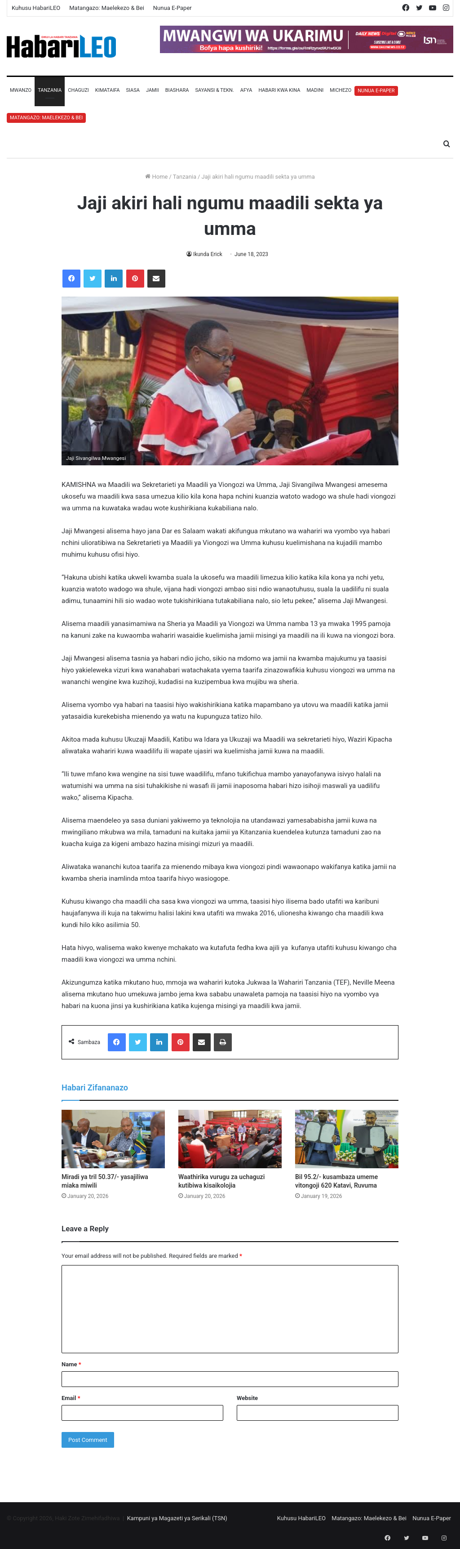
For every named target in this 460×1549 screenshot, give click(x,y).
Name (71, 1364)
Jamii (152, 90)
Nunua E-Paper (172, 8)
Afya (246, 90)
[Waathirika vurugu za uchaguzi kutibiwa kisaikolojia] (230, 1139)
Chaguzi (78, 90)
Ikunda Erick (207, 254)
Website (247, 1398)
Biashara (177, 90)
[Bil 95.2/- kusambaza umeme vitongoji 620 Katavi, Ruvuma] (346, 1139)
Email (71, 1398)
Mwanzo (20, 90)
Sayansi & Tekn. (214, 90)
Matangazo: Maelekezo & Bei (106, 8)
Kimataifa (107, 90)
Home (156, 176)
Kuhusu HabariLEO (36, 8)
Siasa (133, 90)
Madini (314, 90)
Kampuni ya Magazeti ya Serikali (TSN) (177, 1518)
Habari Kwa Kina (279, 90)
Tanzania (50, 90)
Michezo (340, 90)
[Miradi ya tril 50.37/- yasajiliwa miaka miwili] (113, 1139)
